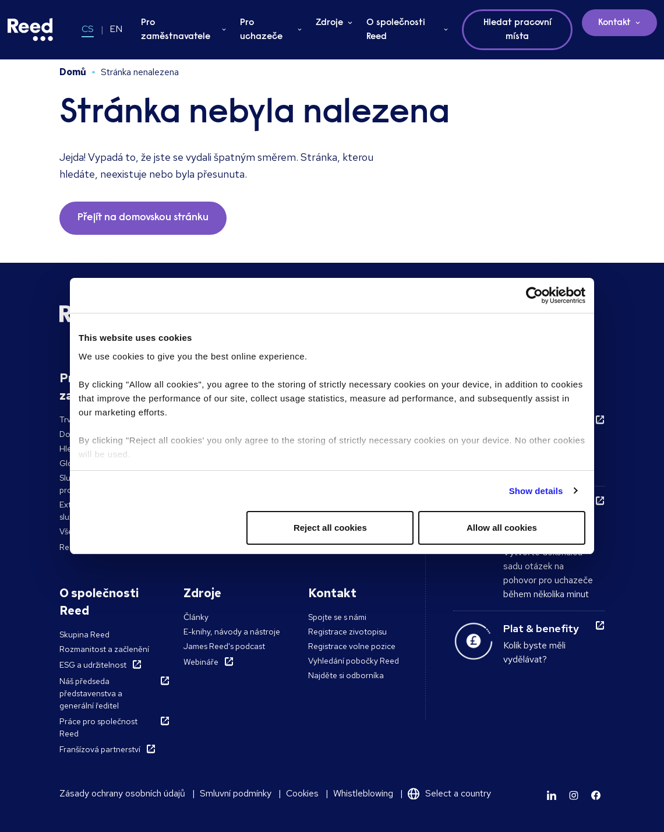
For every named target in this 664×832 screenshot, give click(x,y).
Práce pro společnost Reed (98, 727)
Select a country (458, 793)
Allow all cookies (502, 528)
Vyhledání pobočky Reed (353, 660)
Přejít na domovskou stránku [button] (143, 218)
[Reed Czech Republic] (30, 29)
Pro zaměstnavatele (175, 29)
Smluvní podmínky (235, 793)
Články (196, 617)
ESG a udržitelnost (92, 665)
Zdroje (329, 22)
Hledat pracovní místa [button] (517, 29)
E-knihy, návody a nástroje (231, 631)
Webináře (200, 662)
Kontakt (614, 22)
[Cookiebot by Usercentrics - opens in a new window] (534, 295)
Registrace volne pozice (351, 646)
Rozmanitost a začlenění (104, 649)
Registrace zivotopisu (347, 631)
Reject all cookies (330, 528)
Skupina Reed (84, 634)
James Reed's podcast (224, 646)
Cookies (302, 793)
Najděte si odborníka (346, 675)
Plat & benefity (541, 628)
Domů (72, 72)
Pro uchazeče (261, 29)
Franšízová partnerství (99, 749)
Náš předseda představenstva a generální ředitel (90, 693)
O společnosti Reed (395, 29)
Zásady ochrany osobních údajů (122, 793)
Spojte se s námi (337, 617)
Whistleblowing (363, 793)
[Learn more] (551, 795)
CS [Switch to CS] (88, 29)
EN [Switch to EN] (116, 29)
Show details (536, 491)
